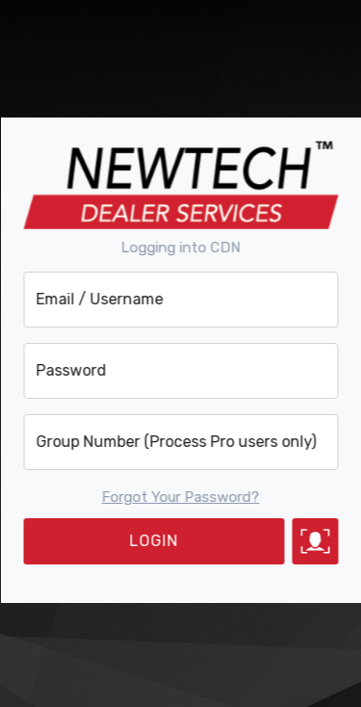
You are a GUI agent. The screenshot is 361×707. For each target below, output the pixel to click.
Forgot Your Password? (181, 497)
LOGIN (153, 541)
